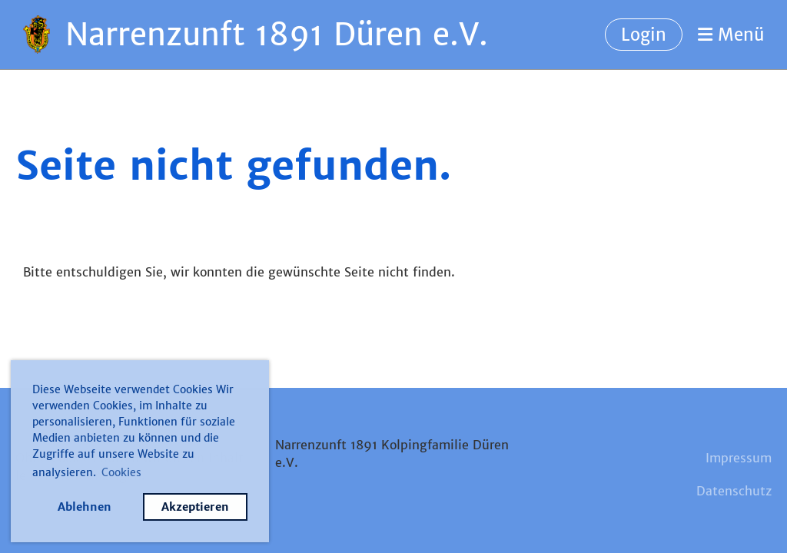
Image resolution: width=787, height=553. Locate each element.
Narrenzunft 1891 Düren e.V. (276, 34)
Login (643, 34)
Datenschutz (734, 490)
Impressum (739, 457)
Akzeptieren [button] (195, 507)
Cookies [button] (121, 472)
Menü (731, 34)
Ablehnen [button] (84, 507)
